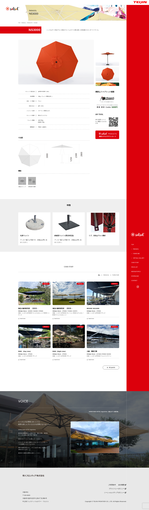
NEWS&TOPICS (136, 271)
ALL (99, 275)
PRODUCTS (29, 22)
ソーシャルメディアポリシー (115, 492)
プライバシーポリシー (117, 488)
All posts (112, 367)
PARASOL (136, 249)
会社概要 (122, 485)
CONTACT (134, 280)
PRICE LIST (134, 267)
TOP (132, 244)
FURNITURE (136, 253)
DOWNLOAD (135, 276)
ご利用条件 (112, 485)
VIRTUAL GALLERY (138, 258)
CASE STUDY (135, 262)
